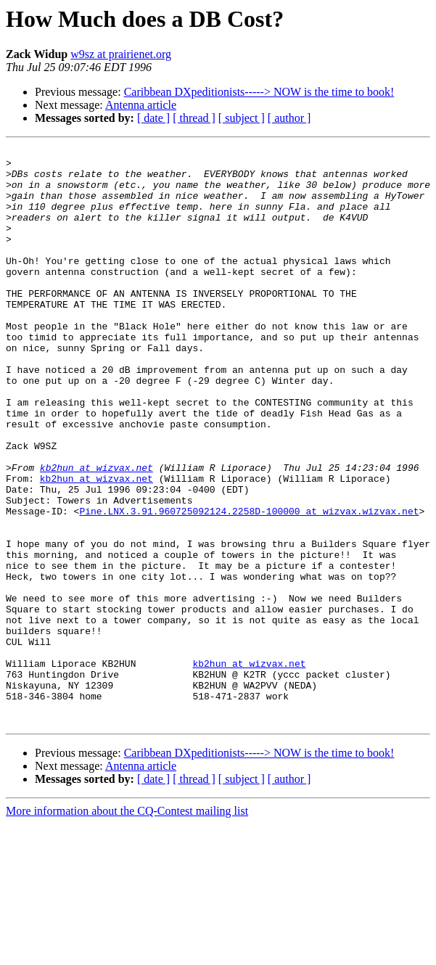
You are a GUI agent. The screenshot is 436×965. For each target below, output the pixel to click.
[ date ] (153, 118)
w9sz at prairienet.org (120, 54)
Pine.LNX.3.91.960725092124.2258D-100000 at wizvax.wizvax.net (249, 584)
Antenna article (140, 105)
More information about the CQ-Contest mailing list (127, 926)
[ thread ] (194, 118)
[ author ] (289, 118)
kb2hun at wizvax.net (96, 532)
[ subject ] (241, 118)
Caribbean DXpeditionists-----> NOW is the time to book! (259, 92)
